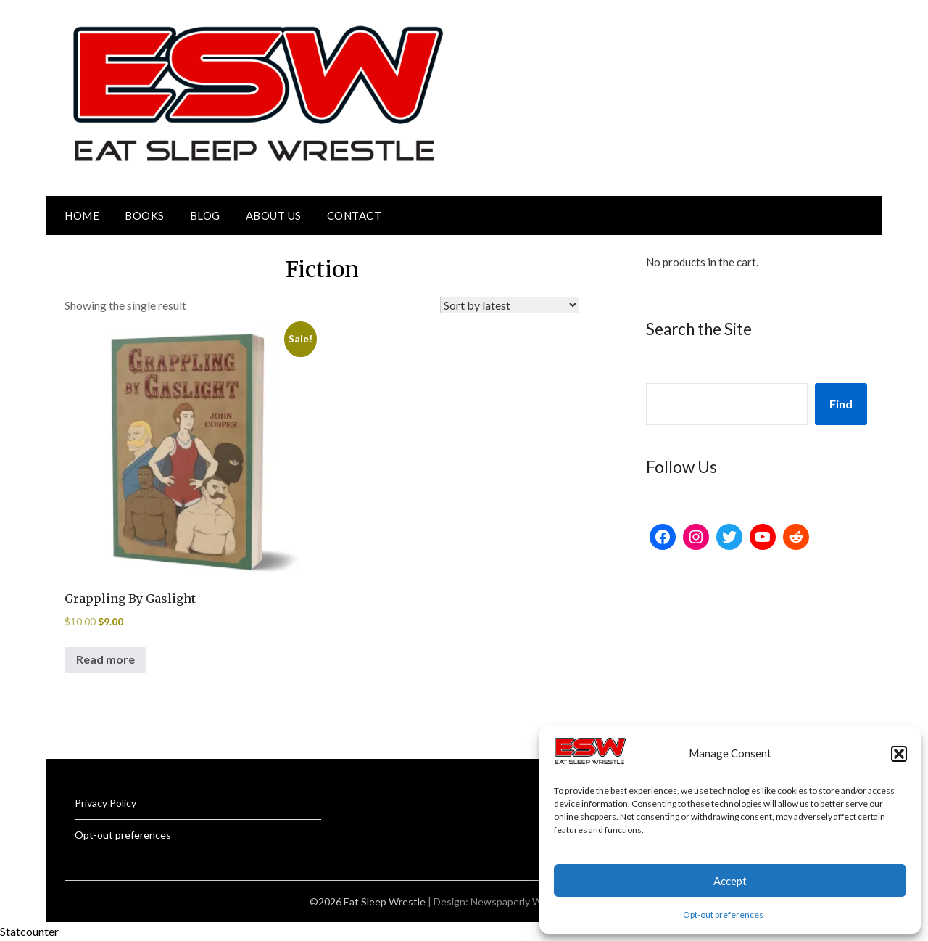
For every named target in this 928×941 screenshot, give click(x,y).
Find (841, 404)
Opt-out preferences (723, 914)
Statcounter (29, 931)
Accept (730, 880)
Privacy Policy (105, 803)
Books (145, 215)
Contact (354, 215)
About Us (274, 215)
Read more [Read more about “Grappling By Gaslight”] (105, 659)
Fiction (322, 269)
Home (82, 215)
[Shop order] (509, 305)
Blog (205, 215)
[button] (899, 754)
